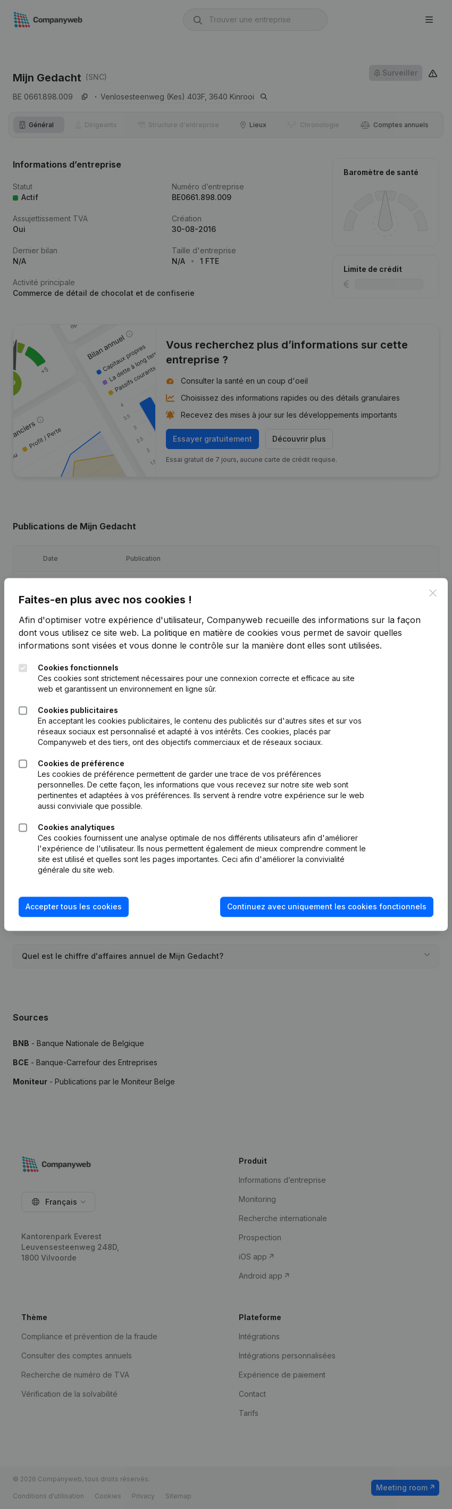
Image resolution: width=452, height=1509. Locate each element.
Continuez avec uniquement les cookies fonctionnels (320, 906)
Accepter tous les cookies (80, 906)
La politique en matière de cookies (242, 632)
